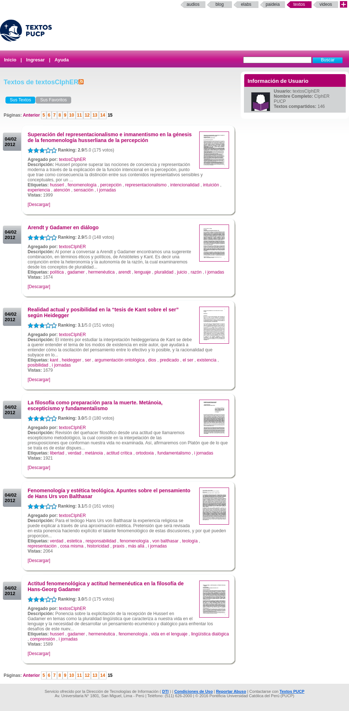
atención (61, 190)
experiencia (39, 190)
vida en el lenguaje (169, 634)
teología (190, 541)
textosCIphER (72, 159)
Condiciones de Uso (193, 691)
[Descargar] (39, 204)
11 (79, 115)
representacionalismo (146, 184)
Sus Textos (20, 99)
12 (87, 115)
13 (94, 115)
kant (54, 360)
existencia (206, 360)
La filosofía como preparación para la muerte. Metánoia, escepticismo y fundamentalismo (95, 405)
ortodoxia (145, 453)
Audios (192, 4)
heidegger (71, 360)
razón (195, 272)
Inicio (10, 59)
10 (71, 115)
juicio (182, 272)
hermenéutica (101, 272)
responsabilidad (100, 541)
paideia (273, 4)
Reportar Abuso (231, 691)
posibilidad (38, 365)
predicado (169, 360)
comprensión (42, 639)
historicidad (98, 546)
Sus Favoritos (53, 99)
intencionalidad (184, 184)
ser (88, 360)
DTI (165, 691)
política (57, 272)
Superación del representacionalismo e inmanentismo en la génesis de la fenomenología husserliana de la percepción (110, 137)
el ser (187, 360)
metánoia (94, 453)
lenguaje (143, 272)
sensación (83, 190)
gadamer (75, 272)
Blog (220, 4)
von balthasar (165, 541)
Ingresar (35, 59)
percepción (110, 184)
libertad (57, 453)
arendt (125, 272)
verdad (74, 453)
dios (152, 360)
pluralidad (164, 272)
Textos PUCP (292, 691)
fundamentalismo (173, 453)
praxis (118, 546)
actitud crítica (119, 453)
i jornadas (106, 190)
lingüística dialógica (210, 634)
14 (102, 115)
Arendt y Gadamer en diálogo (63, 227)
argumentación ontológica (119, 360)
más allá (136, 546)
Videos (326, 4)
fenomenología (82, 184)
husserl (57, 184)
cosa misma (71, 546)
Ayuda (62, 59)
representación (42, 546)
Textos (299, 4)
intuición (211, 184)
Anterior (32, 115)
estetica (74, 541)
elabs (246, 4)
